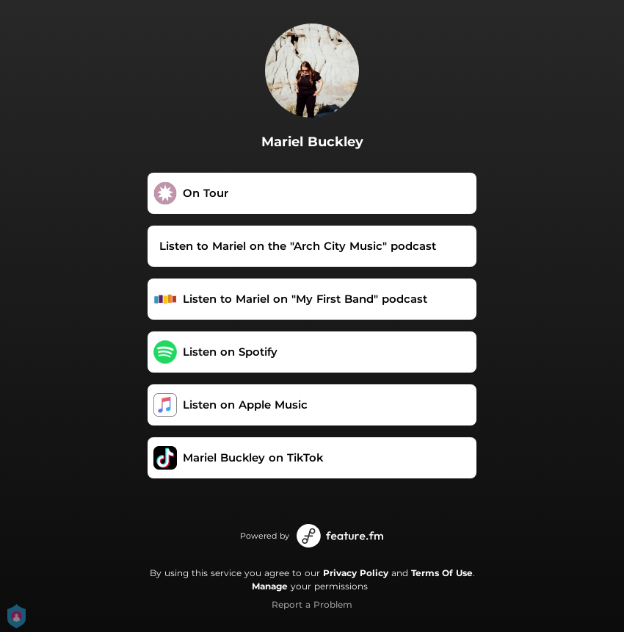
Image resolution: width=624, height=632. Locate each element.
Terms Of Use (442, 572)
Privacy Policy (355, 572)
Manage (270, 586)
